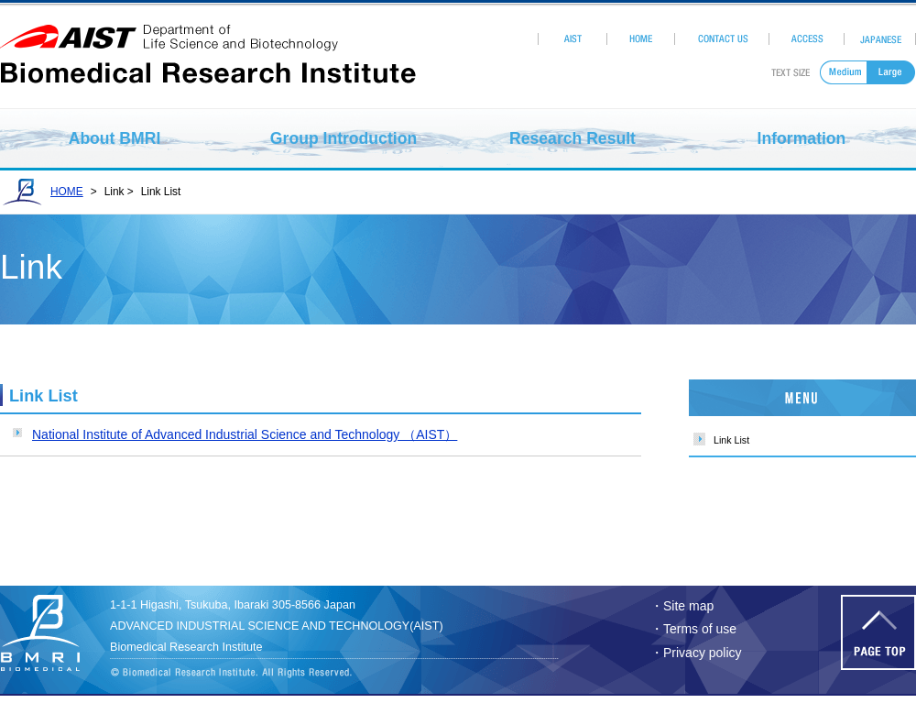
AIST (572, 39)
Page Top (878, 632)
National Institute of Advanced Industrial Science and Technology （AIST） (244, 434)
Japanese (880, 39)
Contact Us (722, 39)
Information (802, 138)
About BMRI (115, 138)
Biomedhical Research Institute (50, 633)
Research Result (572, 138)
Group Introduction (343, 138)
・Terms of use (693, 628)
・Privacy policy (696, 652)
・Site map (682, 606)
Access (807, 39)
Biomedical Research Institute (208, 67)
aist (208, 38)
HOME (640, 39)
